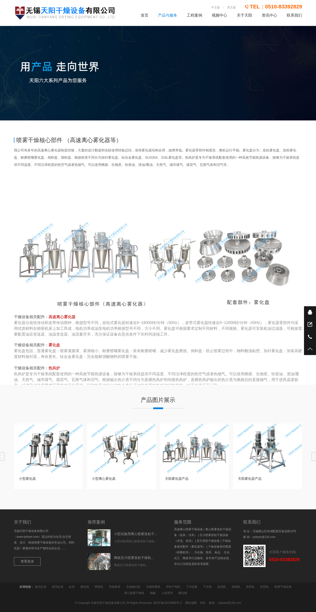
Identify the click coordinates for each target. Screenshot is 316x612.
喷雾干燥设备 (283, 586)
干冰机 (207, 586)
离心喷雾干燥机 (134, 593)
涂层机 (250, 586)
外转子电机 (173, 586)
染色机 (221, 586)
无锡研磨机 (153, 586)
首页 (144, 15)
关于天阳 (244, 15)
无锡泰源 (114, 586)
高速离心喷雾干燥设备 (188, 529)
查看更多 (27, 561)
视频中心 (219, 15)
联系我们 (294, 15)
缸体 (72, 586)
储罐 (153, 593)
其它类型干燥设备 (208, 541)
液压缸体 (40, 586)
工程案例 (194, 15)
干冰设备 (192, 586)
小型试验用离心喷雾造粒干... (135, 534)
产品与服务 (167, 15)
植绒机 (236, 586)
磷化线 (84, 586)
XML (203, 603)
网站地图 (191, 603)
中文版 (215, 7)
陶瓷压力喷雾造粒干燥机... (134, 558)
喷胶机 (99, 586)
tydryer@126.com (264, 537)
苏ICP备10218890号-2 (167, 603)
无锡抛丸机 (133, 586)
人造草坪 (167, 593)
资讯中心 (269, 15)
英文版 (231, 7)
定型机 (264, 586)
